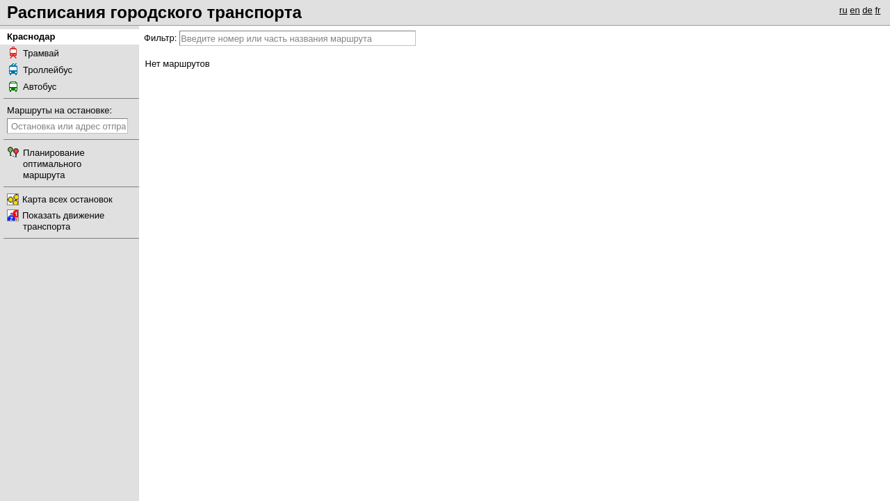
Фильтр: (160, 38)
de (867, 10)
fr (877, 10)
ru (843, 10)
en (854, 10)
